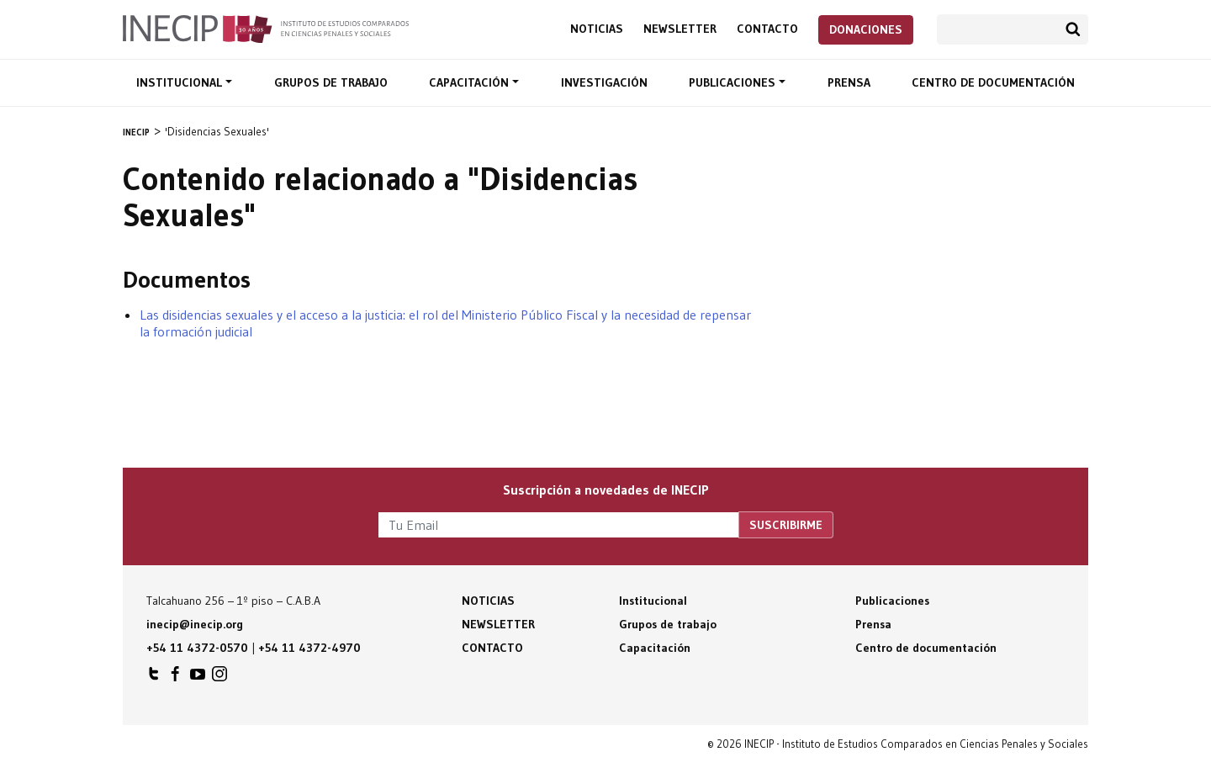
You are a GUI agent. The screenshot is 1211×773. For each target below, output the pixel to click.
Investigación (604, 82)
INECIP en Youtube (197, 678)
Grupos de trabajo (331, 82)
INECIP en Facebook (175, 678)
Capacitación (470, 82)
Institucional (180, 82)
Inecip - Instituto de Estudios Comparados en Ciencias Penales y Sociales (266, 27)
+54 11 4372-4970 (309, 647)
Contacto (767, 29)
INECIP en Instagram (219, 678)
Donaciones (865, 29)
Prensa (849, 82)
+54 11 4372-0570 (197, 647)
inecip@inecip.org (194, 624)
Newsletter (680, 29)
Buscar (1073, 29)
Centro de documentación (993, 82)
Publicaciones (734, 82)
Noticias (596, 29)
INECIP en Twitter (153, 678)
